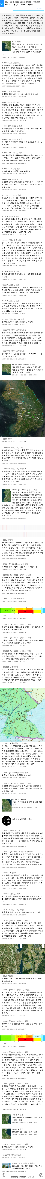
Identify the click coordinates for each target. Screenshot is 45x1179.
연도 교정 (36, 2)
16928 (24, 569)
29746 (35, 807)
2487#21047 (5, 57)
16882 (24, 134)
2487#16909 (5, 359)
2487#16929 (5, 593)
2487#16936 (5, 938)
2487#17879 (16, 1123)
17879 (35, 1123)
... (13, 816)
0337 (5, 1043)
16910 (24, 441)
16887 (24, 1015)
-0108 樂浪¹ (17, 42)
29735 (24, 915)
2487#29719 (5, 147)
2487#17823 (5, 888)
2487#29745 (5, 234)
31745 (24, 1171)
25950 (24, 295)
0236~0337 (7, 439)
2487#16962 (5, 279)
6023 (23, 313)
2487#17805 (5, 601)
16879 (24, 463)
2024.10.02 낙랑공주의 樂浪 (24, 1163)
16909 (24, 359)
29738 (24, 211)
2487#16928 (5, 569)
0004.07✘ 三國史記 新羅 (12, 195)
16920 (24, 190)
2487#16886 (5, 793)
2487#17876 (5, 766)
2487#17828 (5, 984)
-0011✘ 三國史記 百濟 (11, 102)
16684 (24, 1157)
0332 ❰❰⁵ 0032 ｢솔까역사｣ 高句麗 (16, 990)
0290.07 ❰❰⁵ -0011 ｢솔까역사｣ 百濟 (17, 575)
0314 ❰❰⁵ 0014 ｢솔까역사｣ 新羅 (15, 920)
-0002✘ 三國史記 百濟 (11, 169)
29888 (24, 558)
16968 (24, 96)
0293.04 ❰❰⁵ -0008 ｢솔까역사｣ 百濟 (17, 624)
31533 (24, 618)
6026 (23, 324)
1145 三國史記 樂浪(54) (12, 1155)
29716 (24, 120)
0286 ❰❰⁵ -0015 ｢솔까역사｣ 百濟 (15, 564)
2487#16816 (5, 778)
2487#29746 (16, 807)
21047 (24, 57)
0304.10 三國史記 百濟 (11, 894)
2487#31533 (5, 618)
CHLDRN (19, 57)
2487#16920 (5, 190)
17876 (24, 766)
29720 (24, 1149)
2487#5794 (5, 661)
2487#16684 (5, 1157)
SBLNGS (13, 57)
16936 (24, 938)
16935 (24, 174)
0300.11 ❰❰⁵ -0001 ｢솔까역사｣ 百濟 (17, 783)
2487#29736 (5, 904)
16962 (24, 279)
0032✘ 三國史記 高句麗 (12, 240)
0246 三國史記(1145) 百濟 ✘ (14, 447)
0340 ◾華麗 (18, 1115)
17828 (24, 984)
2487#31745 (5, 1171)
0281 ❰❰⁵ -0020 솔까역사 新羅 (25, 490)
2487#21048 (5, 682)
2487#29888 (5, 558)
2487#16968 (5, 96)
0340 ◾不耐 (18, 1129)
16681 (24, 518)
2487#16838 (5, 1078)
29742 (24, 266)
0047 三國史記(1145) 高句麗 (13, 351)
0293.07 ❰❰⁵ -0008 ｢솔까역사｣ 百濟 (17, 638)
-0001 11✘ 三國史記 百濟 (12, 179)
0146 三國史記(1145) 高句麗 (24, 364)
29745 (24, 234)
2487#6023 (5, 313)
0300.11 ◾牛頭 (19, 799)
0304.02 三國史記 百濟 (11, 830)
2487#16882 (5, 134)
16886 (24, 793)
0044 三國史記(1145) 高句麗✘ (14, 330)
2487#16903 (5, 163)
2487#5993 (5, 86)
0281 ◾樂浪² (8, 540)
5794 (23, 661)
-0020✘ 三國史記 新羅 (11, 63)
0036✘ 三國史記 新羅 (11, 271)
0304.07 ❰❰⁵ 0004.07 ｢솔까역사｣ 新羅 (18, 852)
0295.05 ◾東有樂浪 (10, 667)
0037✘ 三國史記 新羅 (11, 285)
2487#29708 (5, 1109)
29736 (24, 904)
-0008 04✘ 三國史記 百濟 (12, 126)
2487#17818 (16, 1134)
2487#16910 (5, 441)
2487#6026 (5, 324)
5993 (23, 86)
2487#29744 (16, 375)
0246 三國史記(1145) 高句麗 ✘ (14, 469)
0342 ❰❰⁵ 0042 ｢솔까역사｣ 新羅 (15, 1144)
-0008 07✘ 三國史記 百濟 (12, 139)
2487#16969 (5, 484)
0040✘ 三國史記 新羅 (11, 301)
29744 (35, 375)
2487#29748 (5, 846)
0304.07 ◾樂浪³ (9, 873)
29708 (24, 1109)
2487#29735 (5, 915)
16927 (24, 1029)
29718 (24, 632)
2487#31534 (5, 1046)
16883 (24, 645)
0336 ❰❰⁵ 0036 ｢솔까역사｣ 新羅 (15, 1021)
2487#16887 (5, 1015)
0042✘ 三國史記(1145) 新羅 (13, 319)
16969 (24, 484)
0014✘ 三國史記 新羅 (11, 216)
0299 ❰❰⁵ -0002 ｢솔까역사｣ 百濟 (15, 773)
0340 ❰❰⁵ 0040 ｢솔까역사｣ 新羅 (15, 1084)
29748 (24, 846)
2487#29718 (5, 632)
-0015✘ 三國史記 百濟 (11, 91)
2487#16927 (5, 1029)
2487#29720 (5, 1149)
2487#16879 (5, 463)
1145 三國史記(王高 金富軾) (20, 2)
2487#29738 (5, 211)
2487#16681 (5, 518)
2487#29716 (5, 120)
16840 (24, 345)
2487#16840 (5, 345)
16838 (24, 1078)
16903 (24, 163)
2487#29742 (5, 266)
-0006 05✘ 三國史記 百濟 (12, 153)
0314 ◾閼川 (8, 976)
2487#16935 (5, 174)
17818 (35, 1134)
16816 (24, 778)
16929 (24, 593)
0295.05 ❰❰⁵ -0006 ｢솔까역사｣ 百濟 (17, 651)
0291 (5, 616)
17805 (24, 601)
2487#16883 (5, 645)
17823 (24, 888)
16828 (24, 867)
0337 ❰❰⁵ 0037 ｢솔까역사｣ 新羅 (15, 1052)
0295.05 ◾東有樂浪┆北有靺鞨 (15, 743)
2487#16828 (5, 867)
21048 (24, 682)
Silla (6, 2)
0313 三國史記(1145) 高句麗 (13, 910)
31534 (24, 1046)
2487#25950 (5, 295)
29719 (24, 147)
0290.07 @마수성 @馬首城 (13, 599)
